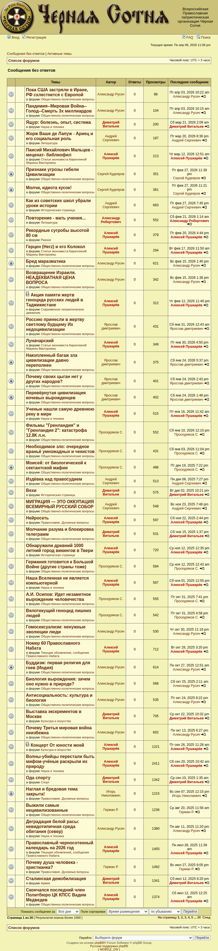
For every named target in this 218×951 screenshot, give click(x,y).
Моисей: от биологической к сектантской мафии (56, 465)
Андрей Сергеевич (111, 138)
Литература (49, 143)
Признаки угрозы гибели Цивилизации (52, 172)
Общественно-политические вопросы (67, 99)
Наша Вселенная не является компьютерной (57, 580)
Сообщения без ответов (26, 54)
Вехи (31, 490)
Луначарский (40, 340)
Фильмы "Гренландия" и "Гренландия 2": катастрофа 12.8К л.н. (56, 430)
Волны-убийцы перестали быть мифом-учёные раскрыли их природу (60, 761)
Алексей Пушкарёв (110, 156)
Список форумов (24, 60)
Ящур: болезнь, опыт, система (58, 122)
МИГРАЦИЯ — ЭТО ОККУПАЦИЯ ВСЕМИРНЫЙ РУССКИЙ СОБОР (60, 504)
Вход (13, 37)
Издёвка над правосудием (54, 479)
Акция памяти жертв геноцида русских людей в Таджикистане (54, 300)
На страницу (167, 917)
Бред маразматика (46, 261)
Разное (46, 240)
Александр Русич (111, 94)
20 (199, 917)
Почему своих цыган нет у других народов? (54, 379)
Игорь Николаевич (111, 793)
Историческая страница (58, 210)
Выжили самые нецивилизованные (47, 808)
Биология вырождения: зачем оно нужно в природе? (58, 681)
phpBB (99, 942)
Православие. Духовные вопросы (65, 522)
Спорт (45, 782)
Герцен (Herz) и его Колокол (55, 246)
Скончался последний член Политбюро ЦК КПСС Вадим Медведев (56, 895)
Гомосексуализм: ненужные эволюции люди (55, 629)
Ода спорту (38, 777)
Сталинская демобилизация (56, 878)
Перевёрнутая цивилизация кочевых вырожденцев (56, 395)
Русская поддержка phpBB (109, 946)
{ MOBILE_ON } (109, 949)
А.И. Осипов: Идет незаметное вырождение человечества (58, 597)
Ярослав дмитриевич (111, 326)
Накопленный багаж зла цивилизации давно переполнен (51, 360)
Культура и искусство (56, 721)
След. (207, 917)
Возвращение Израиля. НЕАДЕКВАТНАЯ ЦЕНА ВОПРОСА (51, 277)
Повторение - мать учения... (56, 218)
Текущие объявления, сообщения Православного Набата (57, 654)
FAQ (187, 37)
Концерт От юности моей (57, 745)
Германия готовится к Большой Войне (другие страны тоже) (59, 564)
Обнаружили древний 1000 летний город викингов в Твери (59, 548)
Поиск (204, 37)
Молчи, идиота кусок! (49, 187)
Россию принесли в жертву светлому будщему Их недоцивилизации (55, 324)
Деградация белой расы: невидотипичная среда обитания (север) (52, 826)
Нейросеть (37, 518)
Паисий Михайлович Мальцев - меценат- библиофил (59, 152)
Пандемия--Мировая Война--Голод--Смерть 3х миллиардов (59, 108)
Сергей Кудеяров (110, 174)
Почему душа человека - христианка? (52, 865)
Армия (45, 883)
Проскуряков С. (111, 432)
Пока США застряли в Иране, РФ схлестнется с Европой (57, 92)
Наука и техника (52, 126)
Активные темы (59, 54)
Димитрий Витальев (110, 124)
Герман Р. (110, 810)
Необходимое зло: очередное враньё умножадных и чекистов (60, 449)
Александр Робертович (111, 220)
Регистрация (34, 37)
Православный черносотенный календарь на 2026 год (59, 845)
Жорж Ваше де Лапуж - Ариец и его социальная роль (59, 136)
